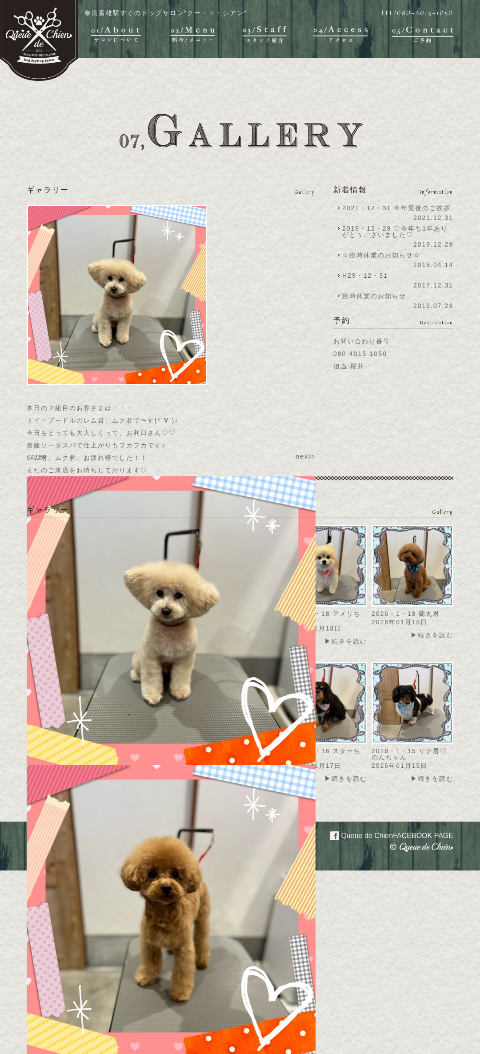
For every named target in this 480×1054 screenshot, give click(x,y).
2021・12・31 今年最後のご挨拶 (396, 208)
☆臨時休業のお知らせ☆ (381, 255)
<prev (37, 456)
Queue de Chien (386, 834)
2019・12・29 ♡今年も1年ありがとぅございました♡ (395, 231)
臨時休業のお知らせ (374, 295)
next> (306, 456)
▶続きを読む (345, 641)
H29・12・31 (367, 275)
